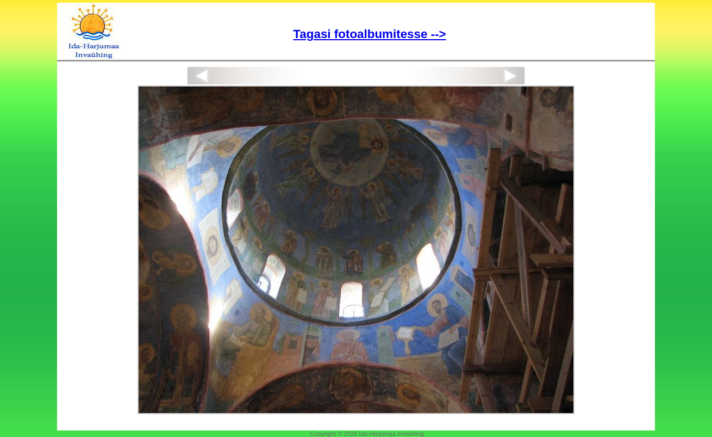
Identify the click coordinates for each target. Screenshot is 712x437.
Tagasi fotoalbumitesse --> (369, 34)
